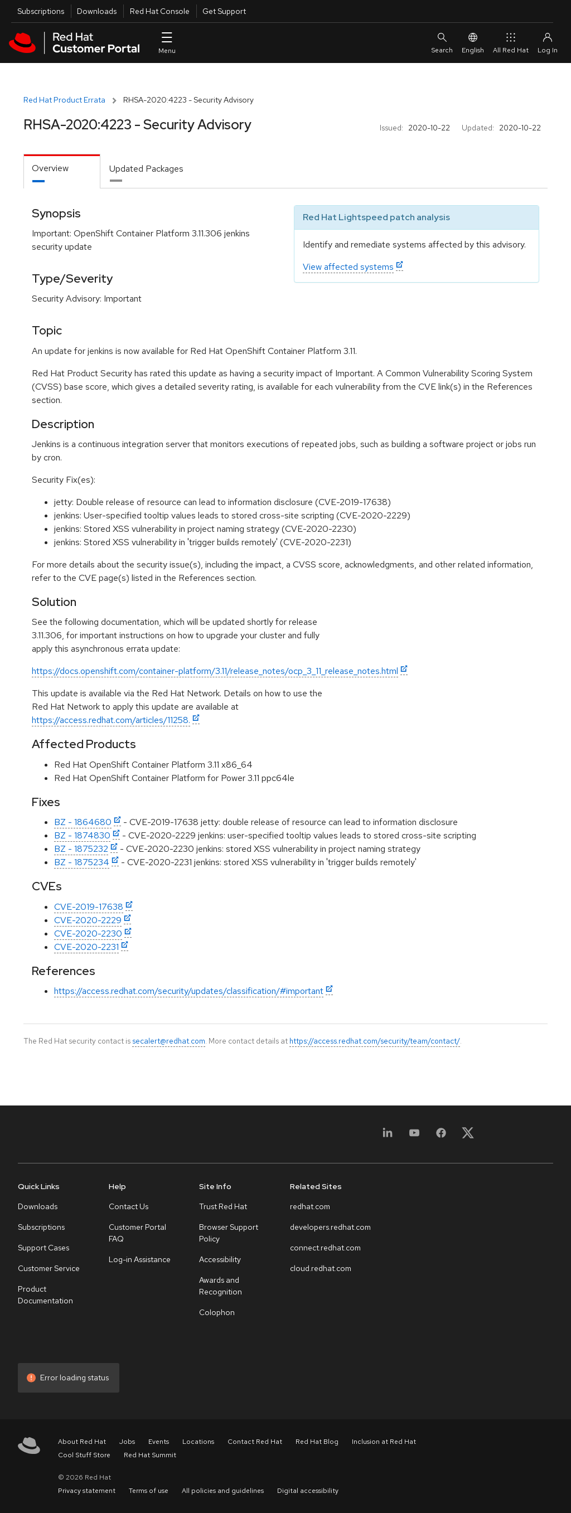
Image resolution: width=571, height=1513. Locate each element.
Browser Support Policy (228, 1233)
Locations (198, 1441)
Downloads (97, 11)
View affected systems (348, 267)
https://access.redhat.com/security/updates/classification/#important (188, 991)
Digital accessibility (307, 1490)
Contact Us (128, 1206)
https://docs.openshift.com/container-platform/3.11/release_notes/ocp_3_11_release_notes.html (215, 671)
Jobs (127, 1441)
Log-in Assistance (140, 1259)
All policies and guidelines (223, 1490)
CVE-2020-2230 (88, 933)
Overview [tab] (50, 168)
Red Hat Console (160, 11)
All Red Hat (511, 43)
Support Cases (43, 1248)
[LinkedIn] (387, 1136)
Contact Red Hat (255, 1441)
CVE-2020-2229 (88, 920)
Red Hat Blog (317, 1441)
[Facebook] (441, 1136)
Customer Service (49, 1268)
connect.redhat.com (325, 1248)
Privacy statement (86, 1490)
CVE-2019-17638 (88, 907)
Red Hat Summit (150, 1455)
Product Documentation (45, 1295)
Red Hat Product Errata (64, 100)
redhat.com (310, 1206)
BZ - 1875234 (81, 862)
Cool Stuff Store (84, 1455)
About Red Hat (82, 1441)
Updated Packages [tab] (146, 168)
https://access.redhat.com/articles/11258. (111, 720)
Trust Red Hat (223, 1206)
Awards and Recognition (220, 1286)
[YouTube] (414, 1136)
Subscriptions (40, 11)
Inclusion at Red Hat (384, 1441)
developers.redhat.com (330, 1227)
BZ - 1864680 (83, 822)
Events (158, 1441)
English (473, 43)
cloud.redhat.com (320, 1268)
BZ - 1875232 (81, 849)
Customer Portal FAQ (137, 1233)
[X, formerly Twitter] (468, 1136)
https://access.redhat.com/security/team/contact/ (374, 1041)
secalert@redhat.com (168, 1041)
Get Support (224, 11)
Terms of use (148, 1490)
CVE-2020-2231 (86, 947)
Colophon (217, 1312)
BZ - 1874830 (82, 835)
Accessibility (220, 1259)
